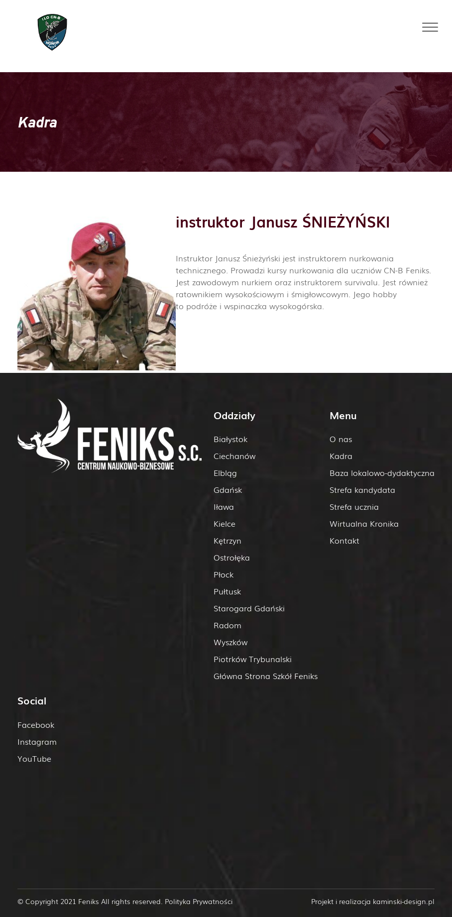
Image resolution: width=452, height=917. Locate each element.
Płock (223, 574)
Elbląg (225, 472)
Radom (227, 625)
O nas (341, 439)
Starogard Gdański (249, 608)
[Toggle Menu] (430, 27)
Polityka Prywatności (198, 901)
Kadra (341, 455)
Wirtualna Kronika (364, 523)
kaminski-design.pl (404, 901)
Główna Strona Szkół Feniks (266, 676)
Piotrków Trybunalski (253, 659)
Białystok (230, 439)
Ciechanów (234, 455)
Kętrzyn (227, 540)
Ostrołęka (232, 557)
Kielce (224, 523)
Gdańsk (228, 489)
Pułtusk (227, 591)
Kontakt (344, 540)
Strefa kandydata (362, 489)
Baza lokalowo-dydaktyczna (382, 472)
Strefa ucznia (354, 506)
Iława (224, 506)
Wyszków (230, 642)
